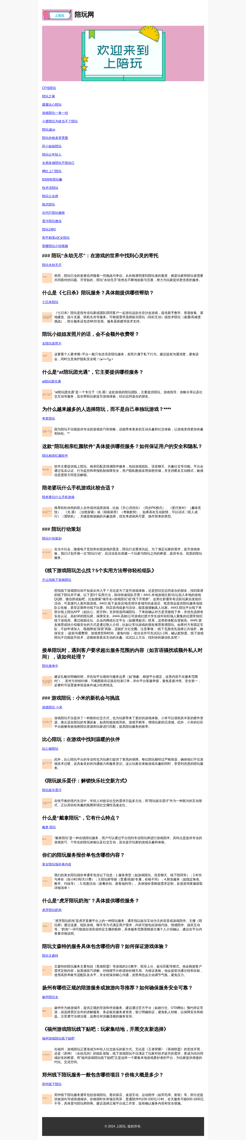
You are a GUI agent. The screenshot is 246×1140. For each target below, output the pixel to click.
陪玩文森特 (50, 955)
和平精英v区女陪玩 (56, 237)
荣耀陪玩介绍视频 (55, 246)
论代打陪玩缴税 (53, 212)
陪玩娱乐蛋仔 (52, 790)
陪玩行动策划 (52, 538)
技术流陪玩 (50, 188)
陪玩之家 (48, 96)
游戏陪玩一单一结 (55, 113)
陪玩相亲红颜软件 (55, 455)
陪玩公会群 (50, 196)
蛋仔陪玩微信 (52, 221)
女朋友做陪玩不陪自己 (58, 163)
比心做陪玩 (50, 748)
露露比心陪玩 (52, 104)
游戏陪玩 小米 (52, 707)
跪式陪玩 (48, 204)
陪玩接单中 (50, 666)
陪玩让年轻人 (52, 154)
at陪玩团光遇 (51, 381)
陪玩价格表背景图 (55, 138)
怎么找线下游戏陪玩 (56, 580)
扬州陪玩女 (50, 997)
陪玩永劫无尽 (52, 265)
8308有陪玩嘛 (52, 179)
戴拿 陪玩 (49, 827)
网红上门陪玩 (52, 171)
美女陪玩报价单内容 (56, 864)
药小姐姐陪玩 (52, 146)
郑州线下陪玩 (52, 1084)
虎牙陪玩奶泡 (52, 910)
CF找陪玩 (49, 88)
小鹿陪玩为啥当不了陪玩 (60, 121)
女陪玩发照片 (52, 343)
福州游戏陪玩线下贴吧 (58, 1038)
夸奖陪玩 (48, 418)
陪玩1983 (49, 229)
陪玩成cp (48, 129)
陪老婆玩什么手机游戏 (58, 497)
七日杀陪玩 (50, 302)
